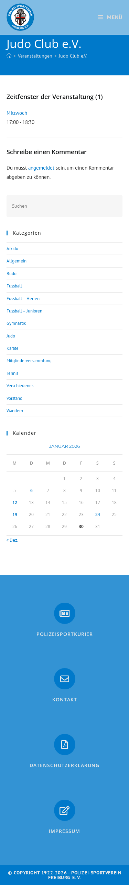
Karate (13, 348)
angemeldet (41, 167)
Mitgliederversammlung (29, 361)
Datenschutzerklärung (64, 765)
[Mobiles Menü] (110, 17)
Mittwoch (17, 113)
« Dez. (12, 540)
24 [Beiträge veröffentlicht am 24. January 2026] (97, 514)
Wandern (15, 411)
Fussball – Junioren (24, 311)
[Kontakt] (64, 678)
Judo (11, 336)
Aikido (12, 248)
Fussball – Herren (23, 299)
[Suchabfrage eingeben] (65, 206)
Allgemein (16, 261)
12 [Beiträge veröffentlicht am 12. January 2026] (14, 502)
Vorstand (14, 398)
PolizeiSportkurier (64, 634)
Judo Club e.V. (73, 56)
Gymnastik (16, 323)
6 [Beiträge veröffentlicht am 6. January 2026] (31, 490)
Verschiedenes (20, 386)
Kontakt (64, 699)
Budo (12, 273)
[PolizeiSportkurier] (64, 613)
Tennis (12, 373)
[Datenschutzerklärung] (64, 744)
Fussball (14, 286)
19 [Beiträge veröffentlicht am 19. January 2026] (14, 514)
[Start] (9, 56)
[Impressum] (64, 810)
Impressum (64, 831)
